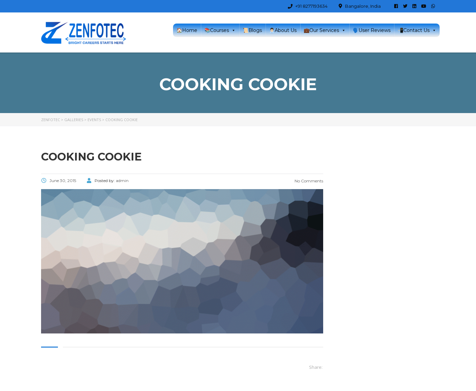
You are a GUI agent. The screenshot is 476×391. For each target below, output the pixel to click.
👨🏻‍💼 (283, 30)
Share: (315, 367)
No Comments (308, 180)
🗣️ (371, 30)
